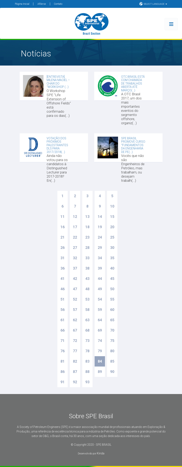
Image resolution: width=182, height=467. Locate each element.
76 (62, 351)
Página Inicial (22, 3)
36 (62, 268)
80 (112, 351)
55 (112, 299)
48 (87, 289)
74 (100, 340)
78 (87, 351)
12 (75, 216)
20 (112, 227)
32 (75, 258)
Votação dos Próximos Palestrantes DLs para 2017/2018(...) (57, 145)
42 (75, 278)
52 (75, 299)
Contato (58, 3)
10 (112, 206)
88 (87, 371)
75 (112, 340)
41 (62, 278)
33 (87, 258)
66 (62, 330)
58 (87, 309)
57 (75, 309)
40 (112, 268)
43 (87, 278)
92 (75, 382)
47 (75, 289)
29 (100, 247)
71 (62, 340)
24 (100, 237)
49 (100, 289)
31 (62, 258)
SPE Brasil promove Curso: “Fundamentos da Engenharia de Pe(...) (133, 145)
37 (75, 268)
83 (87, 361)
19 (100, 227)
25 (112, 237)
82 (75, 361)
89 (100, 371)
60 (112, 309)
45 (112, 278)
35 (112, 258)
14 (100, 216)
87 (75, 371)
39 (100, 268)
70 (112, 330)
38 (87, 268)
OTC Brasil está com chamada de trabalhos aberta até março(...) (133, 83)
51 (62, 299)
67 (75, 330)
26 (62, 247)
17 (75, 227)
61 (62, 320)
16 (62, 227)
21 (62, 237)
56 (62, 309)
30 (112, 247)
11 (62, 216)
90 (112, 371)
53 (87, 299)
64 (100, 320)
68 (87, 330)
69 (100, 330)
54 (100, 299)
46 (62, 289)
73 (87, 340)
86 (62, 371)
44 (100, 278)
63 (87, 320)
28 (87, 247)
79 (100, 351)
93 (87, 382)
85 (112, 361)
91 (62, 382)
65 (112, 320)
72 (75, 340)
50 (112, 289)
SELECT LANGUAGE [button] (153, 3)
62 (75, 320)
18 (87, 227)
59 (100, 309)
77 (75, 351)
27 (75, 247)
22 (75, 237)
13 (87, 216)
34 (100, 258)
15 (112, 216)
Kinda (100, 453)
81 (62, 361)
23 (87, 237)
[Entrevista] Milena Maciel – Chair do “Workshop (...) (58, 81)
